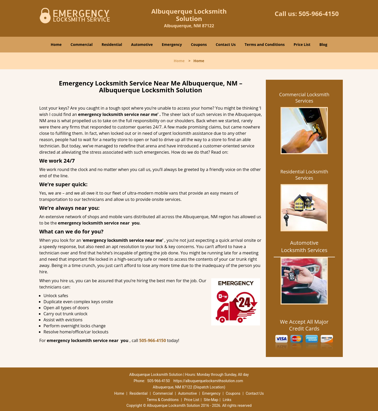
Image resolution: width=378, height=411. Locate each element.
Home (56, 44)
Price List (302, 44)
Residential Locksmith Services (304, 174)
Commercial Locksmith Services (304, 97)
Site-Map (211, 400)
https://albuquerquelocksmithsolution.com (208, 381)
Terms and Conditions (264, 44)
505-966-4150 (319, 13)
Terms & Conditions (163, 400)
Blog (323, 44)
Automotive (142, 44)
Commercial (82, 44)
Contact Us (226, 44)
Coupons (199, 44)
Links (227, 400)
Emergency (172, 44)
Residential (112, 44)
